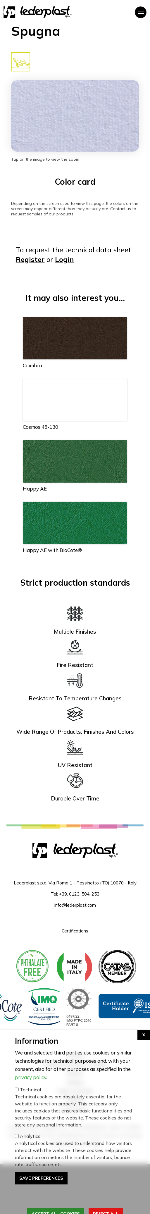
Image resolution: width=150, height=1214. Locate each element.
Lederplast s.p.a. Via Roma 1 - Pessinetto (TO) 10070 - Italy (75, 883)
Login (64, 259)
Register (30, 259)
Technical (30, 1131)
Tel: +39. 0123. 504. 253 (75, 894)
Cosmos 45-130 (40, 427)
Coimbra (32, 365)
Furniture (75, 1056)
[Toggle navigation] (140, 12)
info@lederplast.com (75, 905)
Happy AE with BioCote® (52, 550)
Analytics (30, 1177)
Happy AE (35, 489)
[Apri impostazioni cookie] (143, 1076)
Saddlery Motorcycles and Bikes (75, 1065)
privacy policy (30, 1118)
